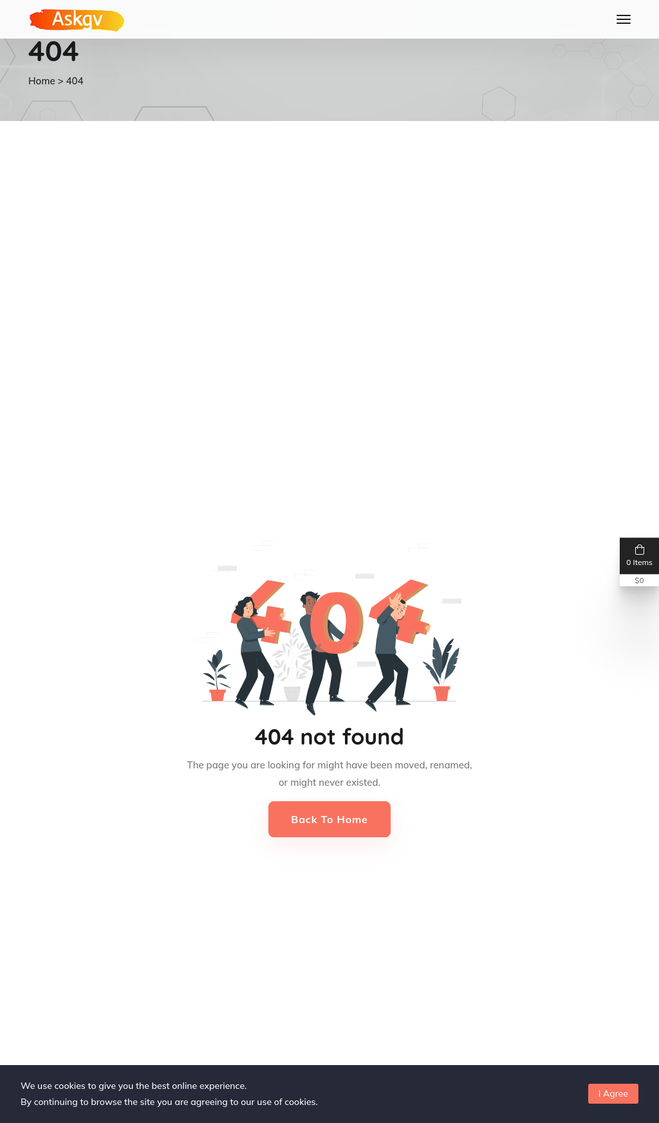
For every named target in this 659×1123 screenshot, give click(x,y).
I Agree (613, 1093)
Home (41, 81)
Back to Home (329, 819)
